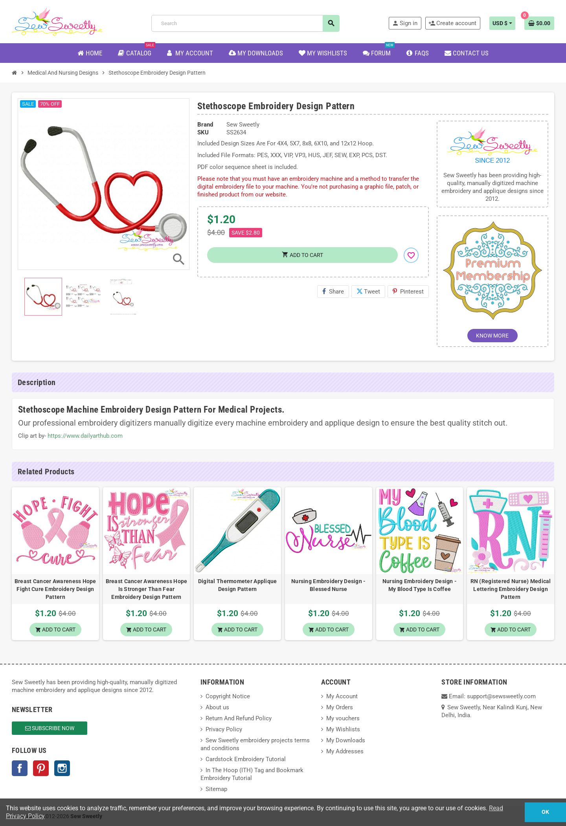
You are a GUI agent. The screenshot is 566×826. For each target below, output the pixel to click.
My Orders (339, 707)
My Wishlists (343, 729)
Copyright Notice (228, 696)
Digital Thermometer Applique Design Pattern (237, 585)
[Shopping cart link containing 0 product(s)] (539, 23)
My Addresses (345, 751)
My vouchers (343, 718)
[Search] (245, 23)
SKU (203, 132)
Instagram (62, 768)
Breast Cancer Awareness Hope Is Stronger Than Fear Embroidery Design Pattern (146, 589)
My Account (342, 696)
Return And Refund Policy (239, 718)
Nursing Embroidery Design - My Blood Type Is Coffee (419, 585)
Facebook (20, 768)
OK (545, 812)
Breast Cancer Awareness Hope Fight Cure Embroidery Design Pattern (55, 589)
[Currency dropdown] (502, 23)
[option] (55, 564)
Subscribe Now (49, 728)
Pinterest (408, 291)
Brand (205, 124)
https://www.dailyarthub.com (85, 435)
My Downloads (345, 740)
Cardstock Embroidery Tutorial (246, 759)
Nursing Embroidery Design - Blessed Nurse (328, 585)
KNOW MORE (492, 335)
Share (333, 291)
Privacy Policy (224, 729)
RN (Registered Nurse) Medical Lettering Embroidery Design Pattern (510, 589)
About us (217, 707)
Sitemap (216, 789)
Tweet (368, 291)
